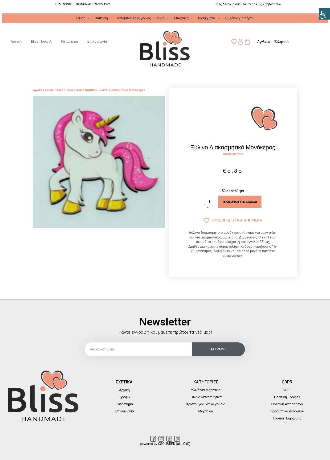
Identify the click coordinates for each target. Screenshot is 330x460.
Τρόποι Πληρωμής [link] (287, 418)
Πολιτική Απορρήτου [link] (287, 404)
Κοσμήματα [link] (209, 18)
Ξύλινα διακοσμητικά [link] (80, 90)
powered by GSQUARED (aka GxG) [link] (165, 444)
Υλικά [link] (162, 18)
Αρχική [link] (16, 42)
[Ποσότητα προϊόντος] (211, 202)
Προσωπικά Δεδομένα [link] (287, 411)
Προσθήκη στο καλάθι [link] (240, 202)
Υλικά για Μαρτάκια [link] (205, 390)
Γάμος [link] (83, 18)
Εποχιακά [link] (183, 18)
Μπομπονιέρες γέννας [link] (134, 18)
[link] (324, 14)
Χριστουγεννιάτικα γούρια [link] (205, 404)
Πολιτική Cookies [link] (287, 397)
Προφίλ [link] (124, 397)
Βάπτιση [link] (104, 18)
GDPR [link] (287, 390)
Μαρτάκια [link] (205, 411)
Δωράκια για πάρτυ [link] (239, 18)
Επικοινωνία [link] (97, 42)
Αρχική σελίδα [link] (43, 90)
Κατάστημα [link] (69, 42)
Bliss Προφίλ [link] (41, 42)
